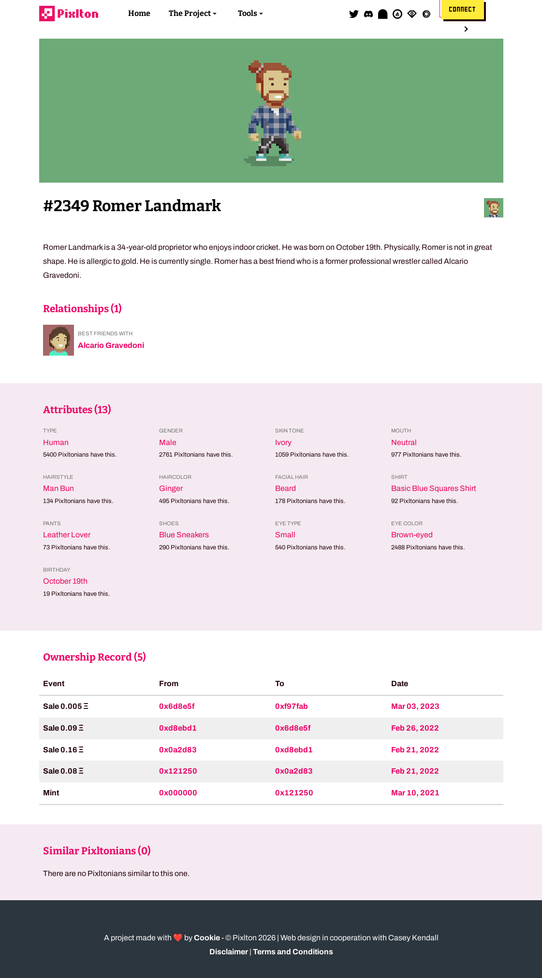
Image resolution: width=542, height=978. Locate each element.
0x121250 (178, 771)
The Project (190, 13)
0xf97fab (291, 706)
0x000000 (178, 793)
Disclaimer (228, 952)
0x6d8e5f (176, 706)
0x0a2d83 (178, 750)
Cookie (207, 938)
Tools (247, 13)
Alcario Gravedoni (111, 345)
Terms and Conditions (293, 952)
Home (139, 13)
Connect (462, 10)
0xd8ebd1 (178, 728)
